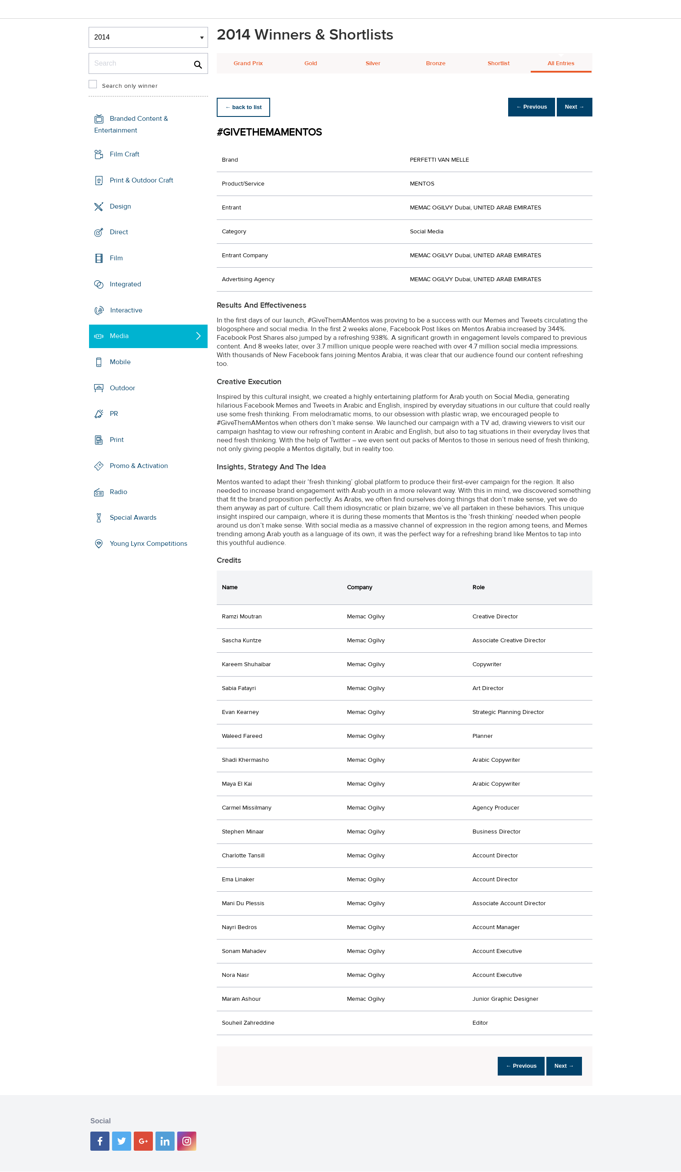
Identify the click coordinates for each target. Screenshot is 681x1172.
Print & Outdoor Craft (141, 180)
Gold (310, 63)
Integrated (125, 284)
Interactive (126, 309)
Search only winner (130, 86)
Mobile (120, 362)
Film (116, 258)
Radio (118, 492)
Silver (373, 63)
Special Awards (133, 517)
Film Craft (124, 154)
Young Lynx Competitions (148, 543)
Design (120, 206)
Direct (119, 232)
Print (117, 439)
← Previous (524, 107)
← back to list (245, 107)
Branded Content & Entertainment (131, 124)
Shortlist (498, 63)
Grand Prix (248, 63)
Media (119, 336)
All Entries (561, 63)
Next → (572, 107)
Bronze (436, 63)
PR (114, 413)
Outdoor (122, 388)
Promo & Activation (139, 465)
